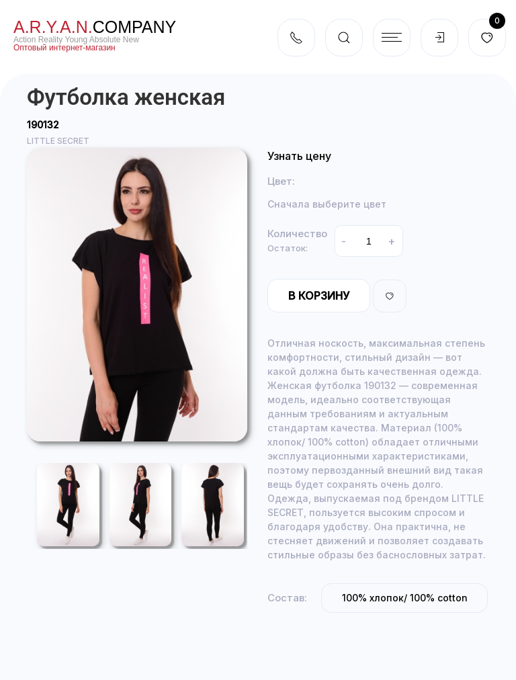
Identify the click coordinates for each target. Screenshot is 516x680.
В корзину (318, 295)
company (94, 26)
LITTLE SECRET (58, 141)
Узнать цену (299, 156)
